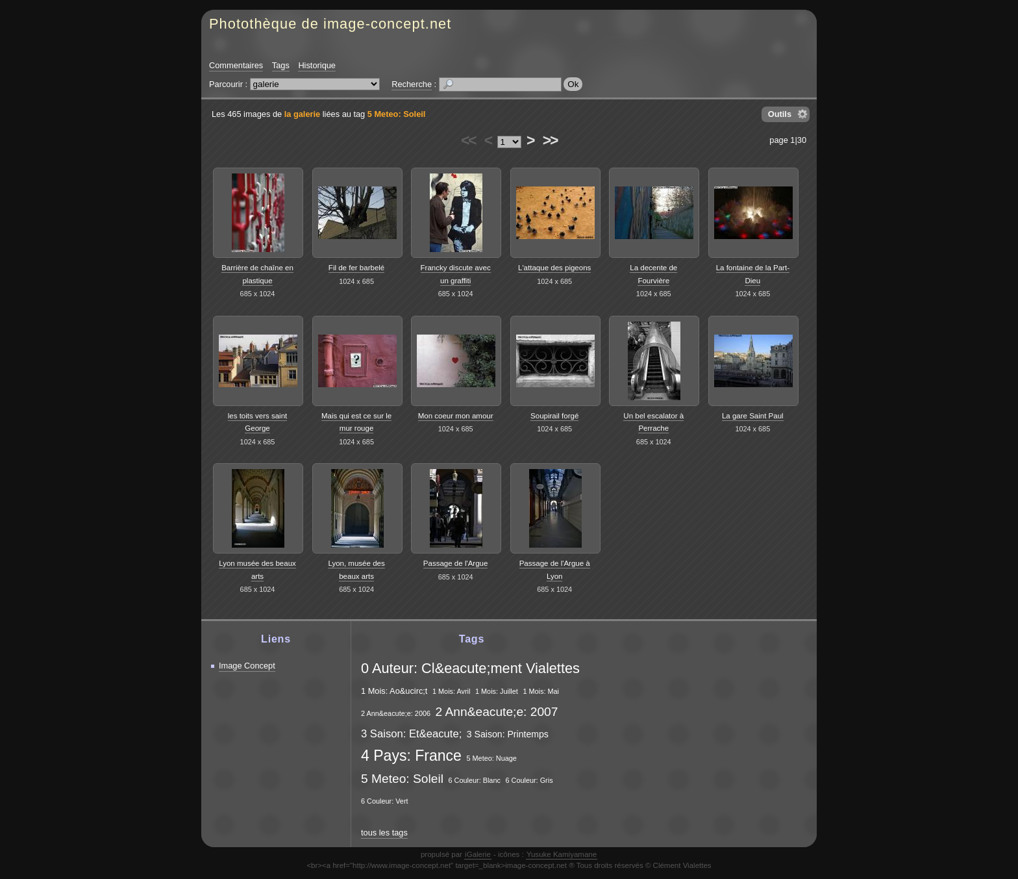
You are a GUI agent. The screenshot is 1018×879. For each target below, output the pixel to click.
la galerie (302, 114)
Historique (317, 65)
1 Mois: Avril (451, 691)
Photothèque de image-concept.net (330, 24)
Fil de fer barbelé (356, 268)
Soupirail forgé (554, 416)
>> (550, 140)
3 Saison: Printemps (508, 734)
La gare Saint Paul (753, 416)
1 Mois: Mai (541, 691)
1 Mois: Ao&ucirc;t (394, 691)
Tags (281, 65)
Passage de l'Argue (455, 563)
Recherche (411, 84)
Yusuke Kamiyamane (562, 854)
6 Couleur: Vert (384, 801)
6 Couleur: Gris (528, 780)
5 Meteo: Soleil (396, 114)
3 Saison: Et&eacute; (411, 734)
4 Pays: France (411, 755)
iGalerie (478, 854)
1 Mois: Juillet (496, 691)
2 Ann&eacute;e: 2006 (395, 713)
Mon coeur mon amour (455, 416)
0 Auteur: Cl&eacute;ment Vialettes (470, 668)
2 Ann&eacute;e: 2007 (497, 712)
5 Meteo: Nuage (491, 758)
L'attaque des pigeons (554, 268)
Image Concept (247, 665)
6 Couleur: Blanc (474, 780)
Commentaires (236, 65)
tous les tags (384, 832)
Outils (779, 114)
